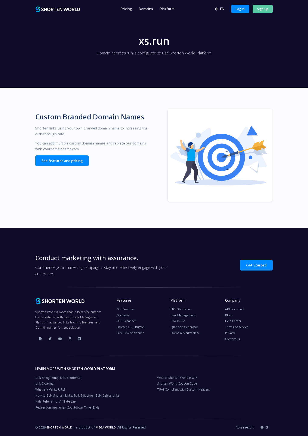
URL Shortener (181, 309)
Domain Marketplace (185, 333)
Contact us (232, 339)
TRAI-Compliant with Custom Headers (183, 389)
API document (235, 309)
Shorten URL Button (131, 327)
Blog (228, 315)
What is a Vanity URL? (50, 389)
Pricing (126, 8)
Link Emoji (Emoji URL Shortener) (58, 378)
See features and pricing (62, 160)
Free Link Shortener (130, 333)
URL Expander (126, 321)
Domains (146, 8)
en (219, 8)
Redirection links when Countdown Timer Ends (67, 407)
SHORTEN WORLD (59, 427)
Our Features (126, 309)
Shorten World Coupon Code (177, 383)
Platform (167, 8)
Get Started (256, 265)
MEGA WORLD (106, 427)
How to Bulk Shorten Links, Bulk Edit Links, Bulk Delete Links (77, 395)
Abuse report (245, 427)
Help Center (233, 321)
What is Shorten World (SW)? (177, 378)
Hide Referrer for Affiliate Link (55, 401)
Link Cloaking (44, 383)
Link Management (183, 315)
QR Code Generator (184, 327)
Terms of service (236, 327)
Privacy (230, 333)
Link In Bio (178, 321)
